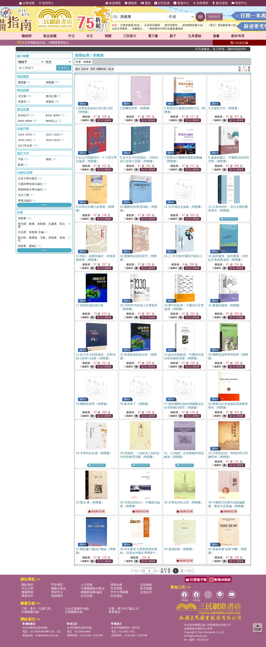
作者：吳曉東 (83, 61)
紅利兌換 (162, 3)
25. (93, 403)
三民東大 (129, 36)
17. (90, 305)
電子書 (153, 36)
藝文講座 (220, 3)
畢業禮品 (114, 611)
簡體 (108, 36)
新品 (50, 36)
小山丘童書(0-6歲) (77, 608)
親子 (173, 36)
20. (225, 305)
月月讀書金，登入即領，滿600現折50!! (233, 49)
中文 (71, 36)
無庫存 (84, 120)
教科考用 (237, 36)
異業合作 (27, 595)
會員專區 (113, 3)
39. (179, 549)
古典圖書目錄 (74, 611)
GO (200, 16)
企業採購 (27, 3)
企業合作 (146, 592)
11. (184, 206)
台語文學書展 (119, 28)
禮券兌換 (116, 584)
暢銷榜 (27, 36)
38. (139, 553)
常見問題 (116, 588)
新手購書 (146, 588)
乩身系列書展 (152, 25)
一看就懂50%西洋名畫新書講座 (165, 28)
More (44, 204)
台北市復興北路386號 (35, 627)
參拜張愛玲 (171, 25)
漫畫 (216, 36)
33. (90, 502)
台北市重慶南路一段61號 (125, 627)
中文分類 (27, 588)
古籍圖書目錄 (30, 611)
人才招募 (87, 584)
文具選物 (194, 36)
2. (136, 108)
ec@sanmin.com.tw (46, 635)
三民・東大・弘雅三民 (36, 608)
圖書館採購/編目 (91, 592)
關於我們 (27, 584)
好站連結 (116, 595)
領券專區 (200, 3)
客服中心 (181, 3)
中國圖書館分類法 (92, 588)
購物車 (131, 3)
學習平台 (239, 3)
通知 (145, 3)
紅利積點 (146, 584)
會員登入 (46, 3)
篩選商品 (64, 67)
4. (224, 108)
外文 (89, 36)
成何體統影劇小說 (192, 25)
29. (94, 453)
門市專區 (57, 584)
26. (135, 403)
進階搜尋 (214, 16)
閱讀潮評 (57, 595)
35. (184, 502)
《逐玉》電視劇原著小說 (221, 25)
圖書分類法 (58, 588)
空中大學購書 (119, 592)
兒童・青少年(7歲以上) (124, 608)
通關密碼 (27, 592)
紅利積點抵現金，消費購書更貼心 (43, 42)
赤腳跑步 (137, 28)
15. (183, 256)
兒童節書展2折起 (130, 25)
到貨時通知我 (229, 219)
